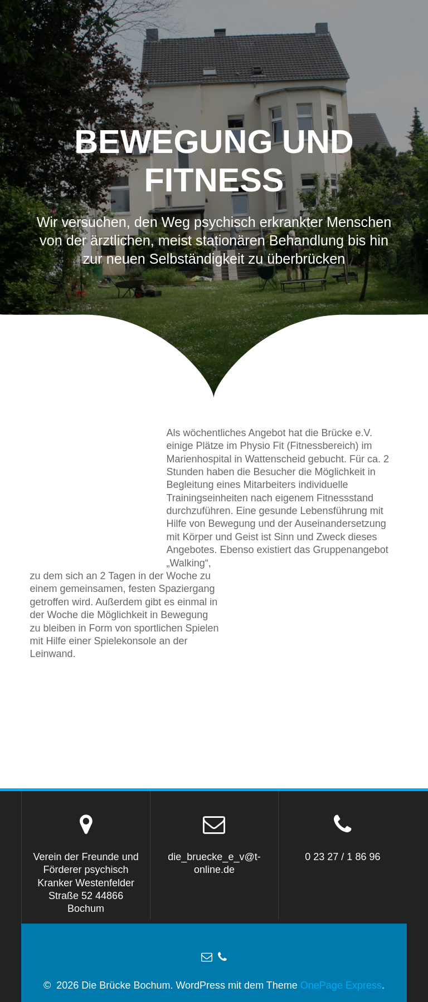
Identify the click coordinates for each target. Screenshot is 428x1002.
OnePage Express (341, 985)
